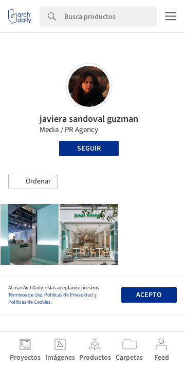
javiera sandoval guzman (89, 119)
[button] (33, 182)
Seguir (89, 148)
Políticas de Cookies (29, 302)
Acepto (148, 295)
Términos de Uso (25, 295)
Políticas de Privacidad (68, 295)
